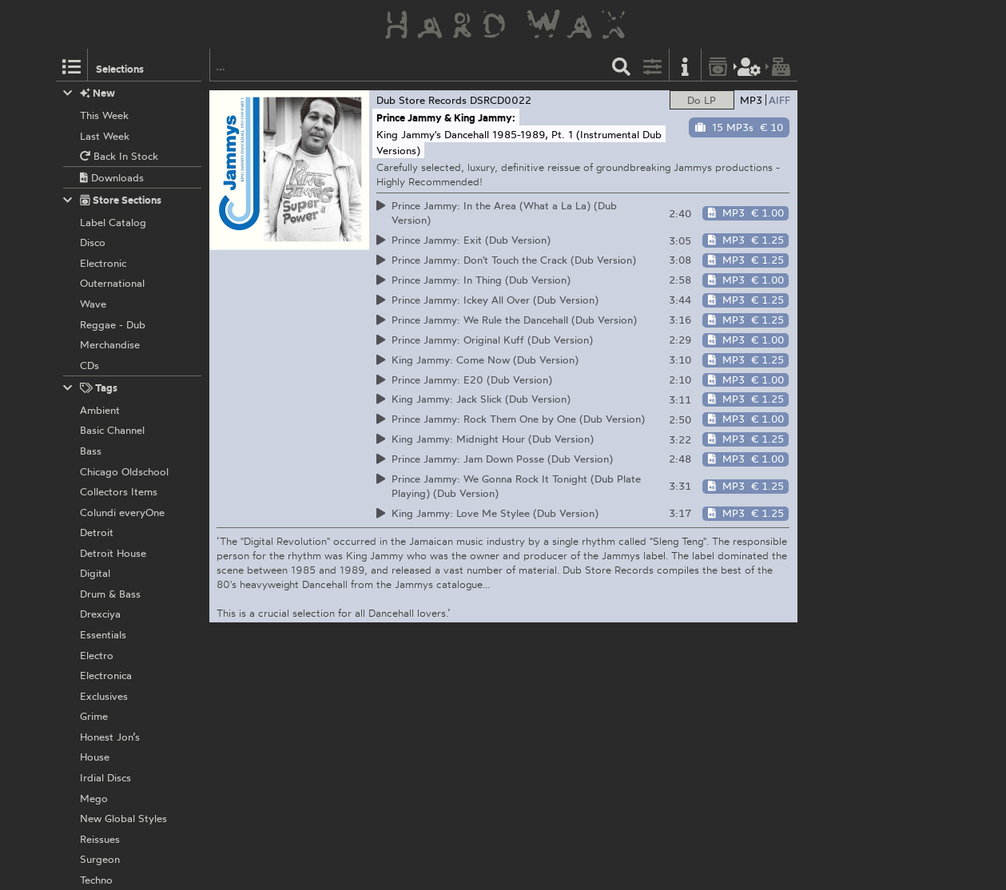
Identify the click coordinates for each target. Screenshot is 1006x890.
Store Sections (112, 200)
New (89, 93)
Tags (90, 387)
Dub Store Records (421, 99)
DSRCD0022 (500, 99)
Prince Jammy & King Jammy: (445, 117)
